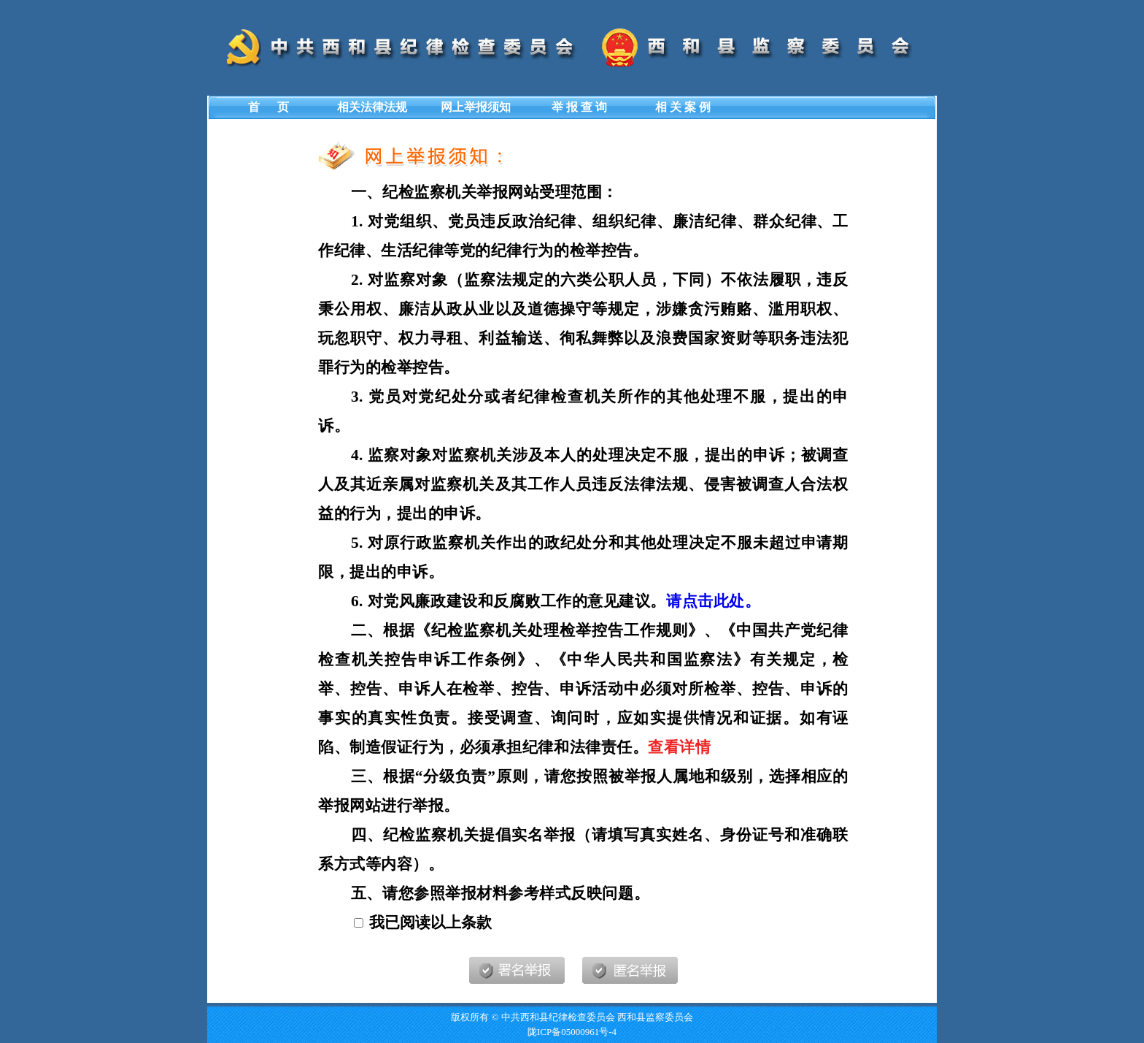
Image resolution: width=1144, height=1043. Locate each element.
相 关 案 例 (683, 107)
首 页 (268, 107)
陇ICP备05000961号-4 (572, 1031)
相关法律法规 (372, 107)
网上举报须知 (476, 107)
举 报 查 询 (579, 107)
